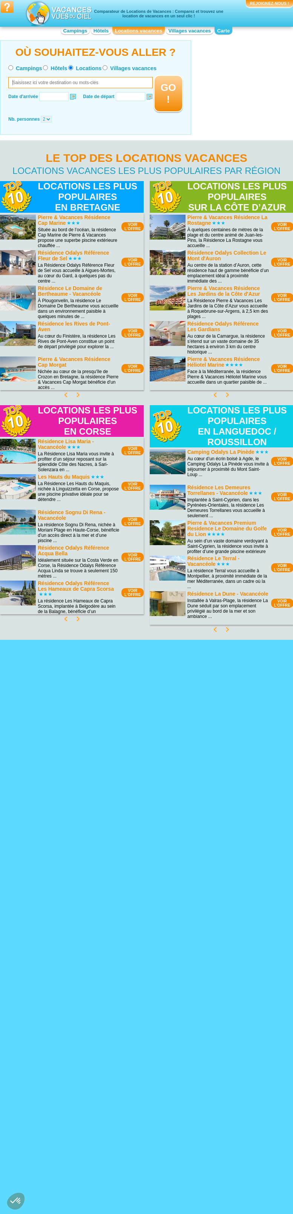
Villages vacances (190, 31)
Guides (208, 1194)
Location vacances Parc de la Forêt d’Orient (64, 1018)
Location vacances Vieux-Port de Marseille (225, 1053)
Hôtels (101, 31)
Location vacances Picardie (219, 1140)
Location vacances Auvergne (57, 1124)
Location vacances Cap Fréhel (59, 968)
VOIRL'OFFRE (132, 227)
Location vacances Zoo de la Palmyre (220, 1011)
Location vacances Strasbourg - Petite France (223, 1042)
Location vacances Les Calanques (63, 1026)
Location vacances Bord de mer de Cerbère (145, 1053)
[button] (16, 1201)
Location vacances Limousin (138, 1161)
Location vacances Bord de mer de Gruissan (145, 990)
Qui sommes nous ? (108, 1183)
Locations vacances (138, 31)
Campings (75, 31)
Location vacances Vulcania (219, 1019)
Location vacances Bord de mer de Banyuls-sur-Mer (145, 1011)
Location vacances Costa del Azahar (139, 979)
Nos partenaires (189, 1183)
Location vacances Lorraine (219, 1113)
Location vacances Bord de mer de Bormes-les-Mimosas (145, 1042)
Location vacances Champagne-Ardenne (142, 1116)
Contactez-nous (151, 1183)
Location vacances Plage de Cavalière (57, 992)
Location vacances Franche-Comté (145, 1129)
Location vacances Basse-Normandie (55, 1132)
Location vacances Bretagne (57, 1145)
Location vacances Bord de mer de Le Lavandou (145, 1000)
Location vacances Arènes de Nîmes (221, 979)
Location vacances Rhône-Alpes (224, 1166)
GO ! (168, 93)
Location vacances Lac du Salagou (64, 1000)
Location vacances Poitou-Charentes (218, 1148)
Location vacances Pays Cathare (225, 1034)
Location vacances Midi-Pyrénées (225, 1119)
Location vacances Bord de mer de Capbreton (145, 1032)
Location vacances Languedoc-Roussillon (141, 1153)
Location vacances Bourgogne (59, 1140)
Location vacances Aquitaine (57, 1119)
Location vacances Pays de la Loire (227, 1134)
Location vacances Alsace (55, 1113)
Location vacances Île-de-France (143, 1145)
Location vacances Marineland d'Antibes (222, 990)
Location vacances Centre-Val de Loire (62, 1153)
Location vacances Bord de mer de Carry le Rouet (145, 1021)
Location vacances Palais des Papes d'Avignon (221, 1027)
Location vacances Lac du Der (59, 984)
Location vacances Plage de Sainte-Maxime (65, 1034)
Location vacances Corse (135, 1124)
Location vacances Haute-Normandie (136, 1137)
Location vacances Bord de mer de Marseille (145, 1064)
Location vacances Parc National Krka (62, 1008)
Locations (88, 68)
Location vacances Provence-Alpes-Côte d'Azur (228, 1158)
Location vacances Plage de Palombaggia (57, 976)
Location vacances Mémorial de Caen (223, 1000)
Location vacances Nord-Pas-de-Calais (225, 1127)
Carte (223, 31)
